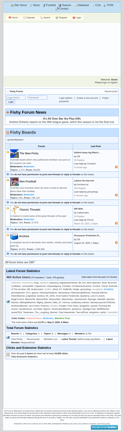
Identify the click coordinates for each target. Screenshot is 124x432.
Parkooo (45, 306)
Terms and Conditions (80, 424)
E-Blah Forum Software (30, 424)
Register (61, 17)
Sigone (46, 309)
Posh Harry (72, 306)
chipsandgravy (54, 286)
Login (76, 17)
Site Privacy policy (104, 424)
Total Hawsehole (67, 312)
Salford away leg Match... (87, 152)
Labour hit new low (84, 180)
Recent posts (111, 91)
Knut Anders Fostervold (67, 296)
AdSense (15, 282)
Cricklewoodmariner (81, 286)
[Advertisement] (62, 48)
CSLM (104, 286)
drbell (55, 289)
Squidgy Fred (88, 309)
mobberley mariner (80, 302)
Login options (65, 98)
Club (96, 5)
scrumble (37, 309)
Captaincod (40, 286)
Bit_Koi (81, 282)
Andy (36, 282)
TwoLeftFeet (82, 312)
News (35, 5)
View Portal (16, 339)
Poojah (62, 306)
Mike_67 (57, 302)
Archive (24, 236)
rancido (94, 306)
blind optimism (94, 282)
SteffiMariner (103, 309)
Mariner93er (42, 299)
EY (60, 289)
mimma (66, 302)
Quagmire (84, 306)
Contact (62, 8)
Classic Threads (30, 209)
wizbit (103, 312)
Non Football (28, 181)
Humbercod (82, 184)
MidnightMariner (28, 302)
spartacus (76, 309)
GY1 (28, 292)
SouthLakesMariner (60, 309)
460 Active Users (18, 277)
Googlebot (97, 289)
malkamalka (83, 212)
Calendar (29, 17)
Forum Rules (89, 413)
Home (13, 17)
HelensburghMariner (80, 292)
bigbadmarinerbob (68, 282)
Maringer (92, 299)
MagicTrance (17, 299)
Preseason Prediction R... (87, 235)
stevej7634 (16, 312)
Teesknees (28, 312)
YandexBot (112, 312)
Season (65, 5)
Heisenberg (63, 292)
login (104, 82)
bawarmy (54, 282)
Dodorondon (37, 289)
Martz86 (101, 299)
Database (81, 5)
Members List (50, 339)
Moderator (29, 166)
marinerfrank (80, 299)
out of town (34, 306)
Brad (104, 282)
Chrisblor (91, 163)
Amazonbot (26, 282)
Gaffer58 (67, 289)
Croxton (96, 286)
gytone (35, 292)
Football (49, 5)
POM (108, 5)
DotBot (47, 289)
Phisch (90, 220)
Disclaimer (92, 424)
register (113, 82)
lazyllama (84, 296)
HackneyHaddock (48, 292)
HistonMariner (18, 296)
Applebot (44, 282)
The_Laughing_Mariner (46, 312)
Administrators (34, 318)
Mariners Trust (62, 318)
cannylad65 (27, 286)
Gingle (76, 289)
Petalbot (54, 306)
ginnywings (92, 191)
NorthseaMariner (19, 306)
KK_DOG (50, 296)
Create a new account (87, 98)
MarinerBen (55, 299)
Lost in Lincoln (98, 296)
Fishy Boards (23, 132)
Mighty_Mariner (44, 302)
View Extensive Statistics (24, 356)
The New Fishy (29, 153)
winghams (94, 312)
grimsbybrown (18, 292)
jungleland (31, 296)
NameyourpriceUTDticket (102, 302)
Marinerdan (67, 299)
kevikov (40, 296)
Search (45, 17)
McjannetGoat (28, 342)
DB (78, 156)
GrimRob (108, 289)
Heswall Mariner (99, 292)
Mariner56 (30, 299)
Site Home (19, 5)
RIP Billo (78, 208)
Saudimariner (25, 309)
